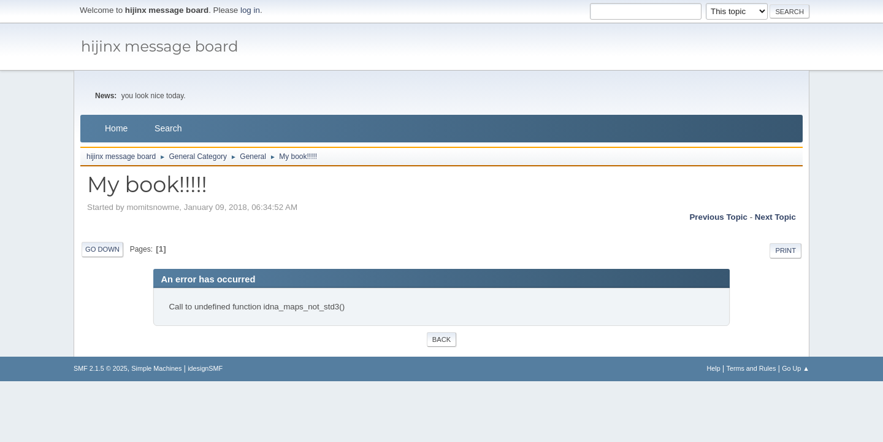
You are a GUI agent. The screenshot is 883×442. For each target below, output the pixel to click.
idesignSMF (205, 368)
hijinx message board (160, 46)
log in (250, 10)
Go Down (102, 249)
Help (714, 368)
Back (441, 339)
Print (785, 250)
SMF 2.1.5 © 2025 (101, 368)
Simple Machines (156, 368)
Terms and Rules (751, 368)
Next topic (775, 217)
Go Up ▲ (795, 368)
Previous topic (718, 217)
